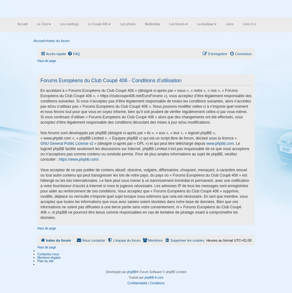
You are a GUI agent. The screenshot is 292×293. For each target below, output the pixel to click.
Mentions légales (49, 257)
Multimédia (152, 24)
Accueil (22, 24)
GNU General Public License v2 (67, 143)
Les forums (178, 24)
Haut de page (46, 61)
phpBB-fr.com (154, 277)
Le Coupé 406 (99, 24)
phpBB (131, 272)
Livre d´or (249, 24)
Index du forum (58, 41)
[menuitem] (73, 54)
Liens (230, 24)
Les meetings (69, 24)
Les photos (128, 24)
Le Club (44, 24)
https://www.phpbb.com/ (78, 159)
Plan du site (45, 261)
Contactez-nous (48, 254)
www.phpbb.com (220, 143)
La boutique (207, 24)
